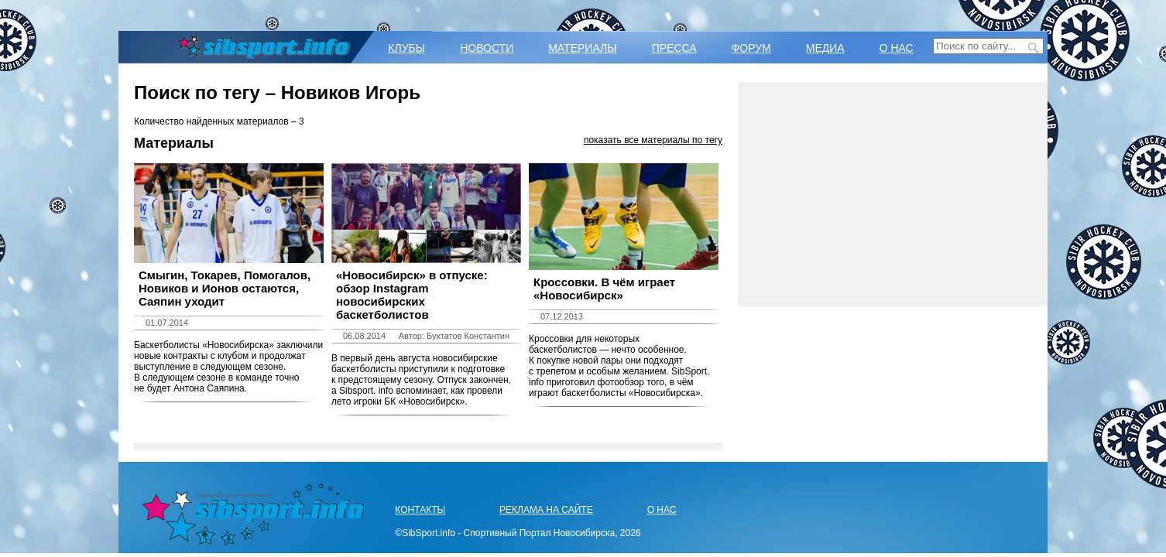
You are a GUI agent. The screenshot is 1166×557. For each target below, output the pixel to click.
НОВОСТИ (486, 48)
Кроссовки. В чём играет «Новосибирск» (604, 288)
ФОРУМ (751, 48)
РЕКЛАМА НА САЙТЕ (546, 509)
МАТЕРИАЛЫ (582, 48)
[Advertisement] (893, 194)
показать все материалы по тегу (653, 140)
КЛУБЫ (406, 48)
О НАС (897, 48)
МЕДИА (825, 48)
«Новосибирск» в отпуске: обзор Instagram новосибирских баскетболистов (412, 294)
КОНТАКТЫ (420, 509)
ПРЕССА (674, 48)
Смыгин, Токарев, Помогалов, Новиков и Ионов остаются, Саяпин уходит (224, 288)
